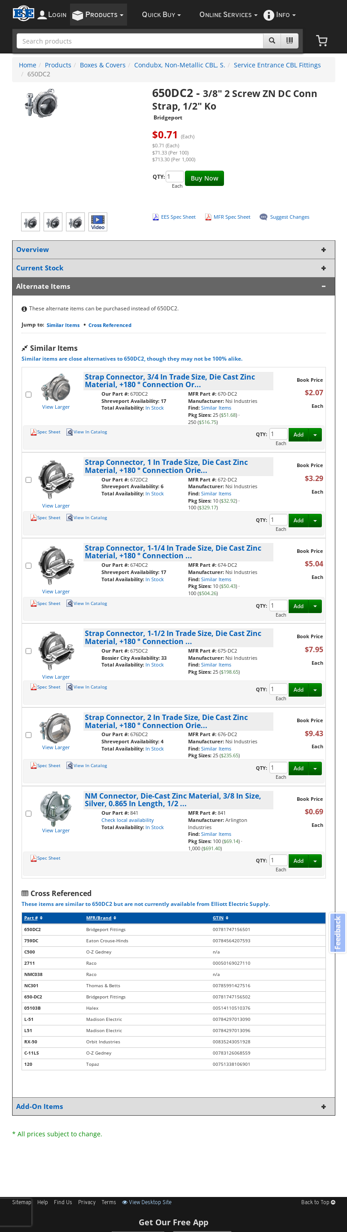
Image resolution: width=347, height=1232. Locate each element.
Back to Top (318, 1203)
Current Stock (172, 268)
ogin (57, 15)
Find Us (63, 1203)
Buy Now (204, 178)
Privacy (87, 1203)
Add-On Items (172, 1106)
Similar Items (63, 325)
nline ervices (228, 15)
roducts (104, 15)
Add (298, 434)
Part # (33, 918)
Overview (172, 249)
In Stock (154, 407)
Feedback (336, 934)
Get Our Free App (173, 1222)
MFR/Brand (101, 918)
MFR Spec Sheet (232, 216)
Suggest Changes (289, 216)
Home (27, 65)
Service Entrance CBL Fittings (277, 65)
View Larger (56, 406)
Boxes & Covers (103, 65)
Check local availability (127, 820)
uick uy (161, 15)
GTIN (220, 918)
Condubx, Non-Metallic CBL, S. (179, 65)
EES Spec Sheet (178, 216)
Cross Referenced (110, 325)
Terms (108, 1203)
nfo (286, 15)
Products (58, 65)
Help (42, 1203)
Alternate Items (172, 286)
